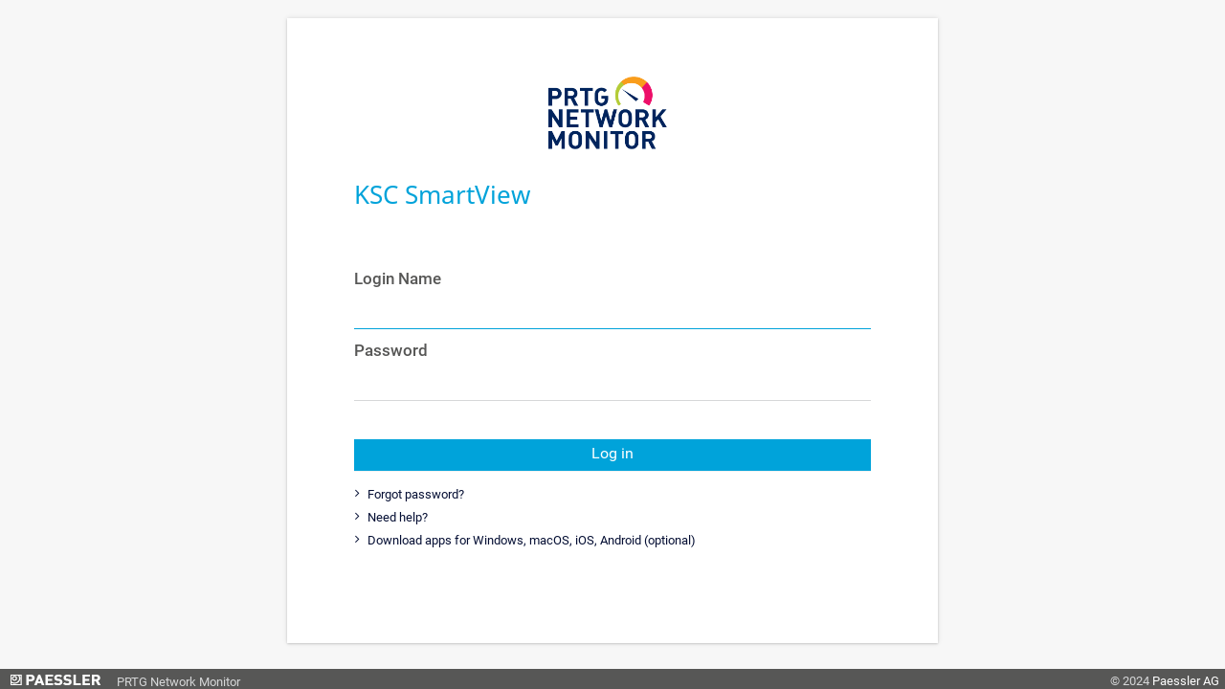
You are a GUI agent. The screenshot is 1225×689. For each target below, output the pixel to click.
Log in (612, 453)
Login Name (397, 278)
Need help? (396, 517)
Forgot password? (414, 494)
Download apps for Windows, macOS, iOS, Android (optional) (530, 540)
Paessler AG (1185, 681)
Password (391, 350)
